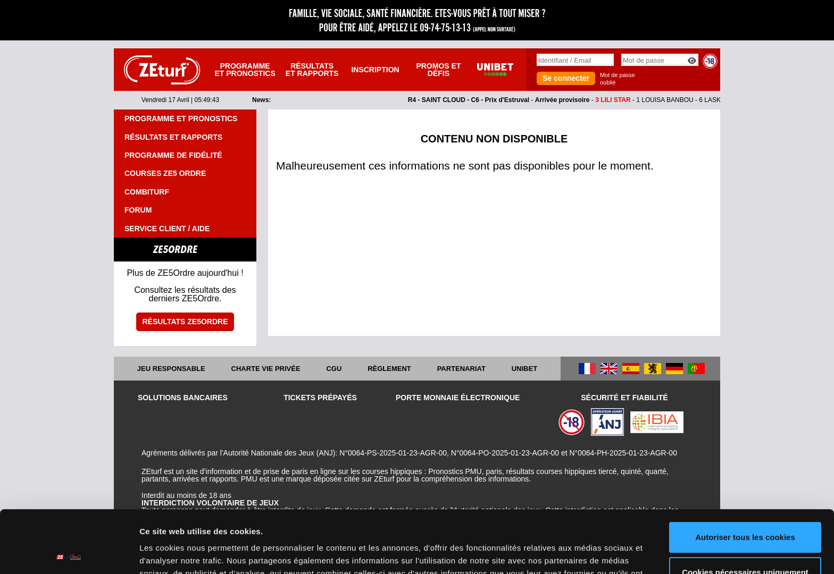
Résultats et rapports (312, 70)
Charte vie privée (266, 369)
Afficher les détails (175, 553)
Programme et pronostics (244, 70)
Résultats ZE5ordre (185, 321)
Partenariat (461, 369)
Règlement (389, 369)
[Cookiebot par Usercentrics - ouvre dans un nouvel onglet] (68, 553)
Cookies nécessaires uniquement (745, 509)
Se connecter (566, 78)
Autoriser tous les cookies (745, 474)
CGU (333, 369)
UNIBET (524, 369)
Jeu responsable (171, 369)
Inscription (375, 69)
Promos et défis (438, 70)
